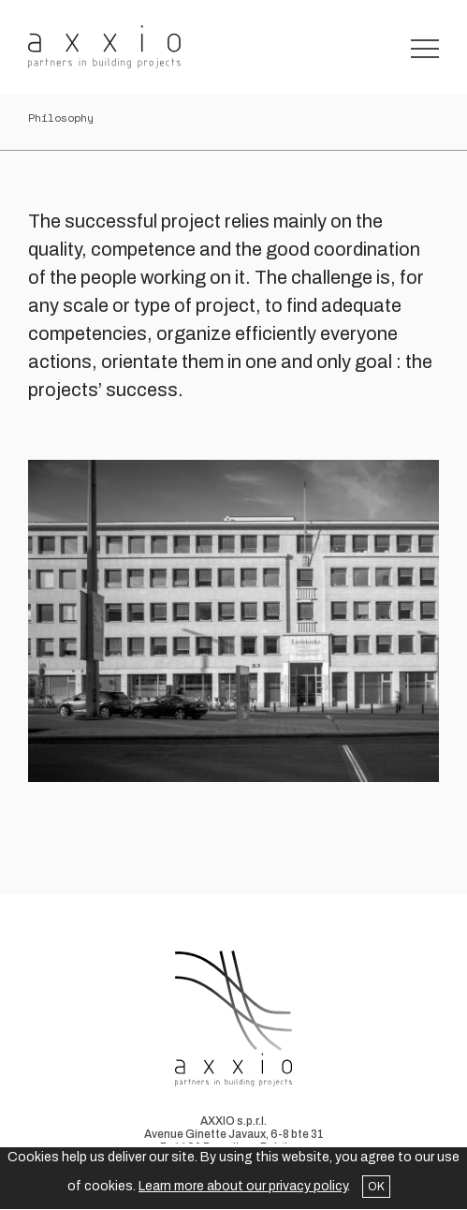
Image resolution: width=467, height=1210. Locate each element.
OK (376, 1186)
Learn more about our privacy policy (243, 1186)
